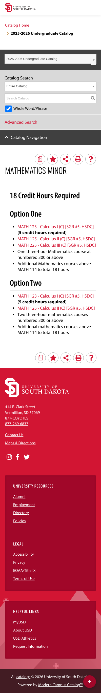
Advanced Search (21, 122)
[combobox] (50, 59)
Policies (19, 520)
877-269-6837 (16, 423)
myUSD (19, 622)
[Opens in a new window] (9, 457)
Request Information (30, 646)
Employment (24, 504)
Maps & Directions (20, 443)
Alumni (19, 496)
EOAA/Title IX (24, 570)
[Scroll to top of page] (89, 681)
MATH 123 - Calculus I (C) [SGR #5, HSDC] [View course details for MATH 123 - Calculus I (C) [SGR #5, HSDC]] (55, 226)
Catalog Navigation (29, 137)
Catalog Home (17, 25)
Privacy (19, 562)
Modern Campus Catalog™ (60, 684)
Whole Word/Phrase (30, 108)
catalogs (23, 676)
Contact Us (14, 434)
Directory (21, 512)
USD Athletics (24, 638)
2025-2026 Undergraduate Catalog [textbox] (32, 59)
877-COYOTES (16, 418)
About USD (22, 630)
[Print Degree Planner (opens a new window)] (40, 159)
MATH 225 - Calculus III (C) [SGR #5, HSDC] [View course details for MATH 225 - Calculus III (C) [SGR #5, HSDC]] (56, 245)
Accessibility (23, 554)
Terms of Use (24, 578)
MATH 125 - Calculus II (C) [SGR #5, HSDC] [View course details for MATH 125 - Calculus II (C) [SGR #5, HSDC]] (56, 239)
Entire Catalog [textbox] (17, 86)
